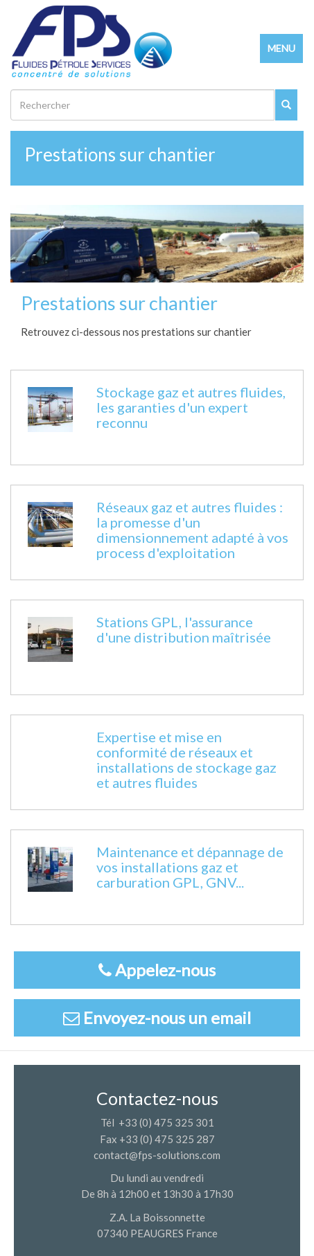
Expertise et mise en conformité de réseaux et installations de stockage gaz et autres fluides (186, 759)
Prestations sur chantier (120, 154)
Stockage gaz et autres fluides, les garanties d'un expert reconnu (191, 407)
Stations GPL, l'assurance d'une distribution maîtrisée (183, 629)
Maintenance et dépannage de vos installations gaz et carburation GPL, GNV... (190, 866)
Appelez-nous (157, 970)
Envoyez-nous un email (157, 1017)
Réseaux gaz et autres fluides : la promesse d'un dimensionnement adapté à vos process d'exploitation (192, 530)
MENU (281, 48)
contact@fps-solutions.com (157, 1155)
